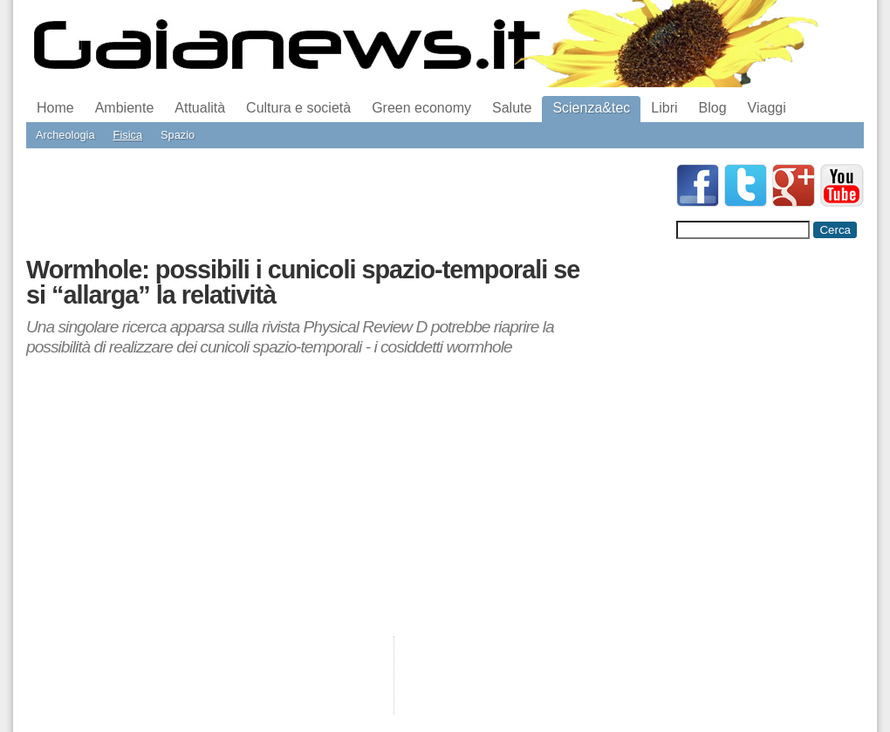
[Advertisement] (343, 203)
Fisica (127, 134)
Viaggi (767, 107)
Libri (664, 107)
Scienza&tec (591, 107)
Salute (511, 107)
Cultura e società (298, 107)
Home (55, 107)
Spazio (178, 134)
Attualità (200, 107)
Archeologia (65, 134)
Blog (713, 107)
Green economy (421, 107)
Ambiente (124, 107)
